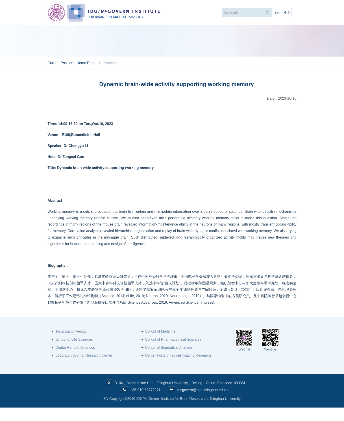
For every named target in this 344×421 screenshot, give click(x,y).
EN (277, 13)
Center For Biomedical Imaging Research (178, 369)
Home (56, 31)
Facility (190, 31)
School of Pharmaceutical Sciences (173, 353)
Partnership (220, 31)
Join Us (250, 31)
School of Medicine (160, 345)
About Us (82, 31)
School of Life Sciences (74, 353)
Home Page (86, 76)
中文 (287, 13)
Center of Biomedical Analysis (169, 361)
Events (110, 31)
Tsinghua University (71, 345)
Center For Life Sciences (75, 361)
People (165, 31)
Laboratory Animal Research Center (83, 369)
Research (137, 31)
